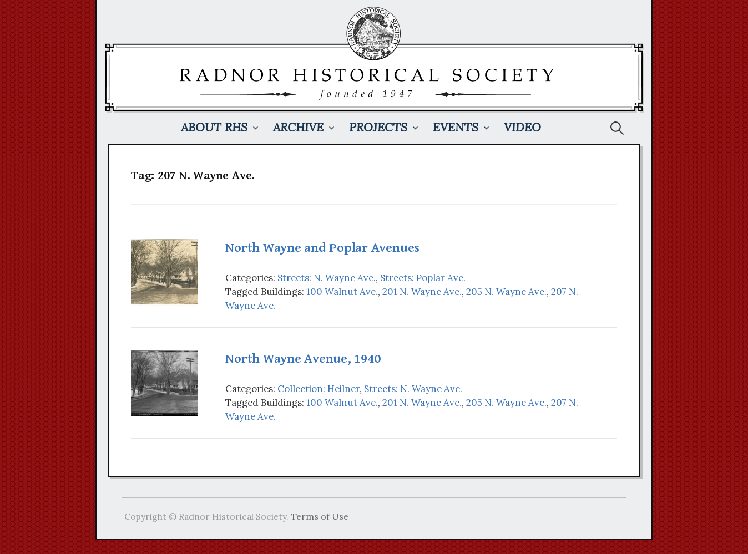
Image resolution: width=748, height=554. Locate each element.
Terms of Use (319, 516)
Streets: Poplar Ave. (423, 278)
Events (455, 127)
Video (522, 127)
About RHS (214, 127)
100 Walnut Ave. (342, 292)
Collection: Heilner (318, 389)
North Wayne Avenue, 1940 (302, 359)
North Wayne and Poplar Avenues (322, 248)
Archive (298, 127)
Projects (378, 127)
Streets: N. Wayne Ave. (326, 278)
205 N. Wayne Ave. (506, 292)
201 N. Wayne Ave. (422, 292)
